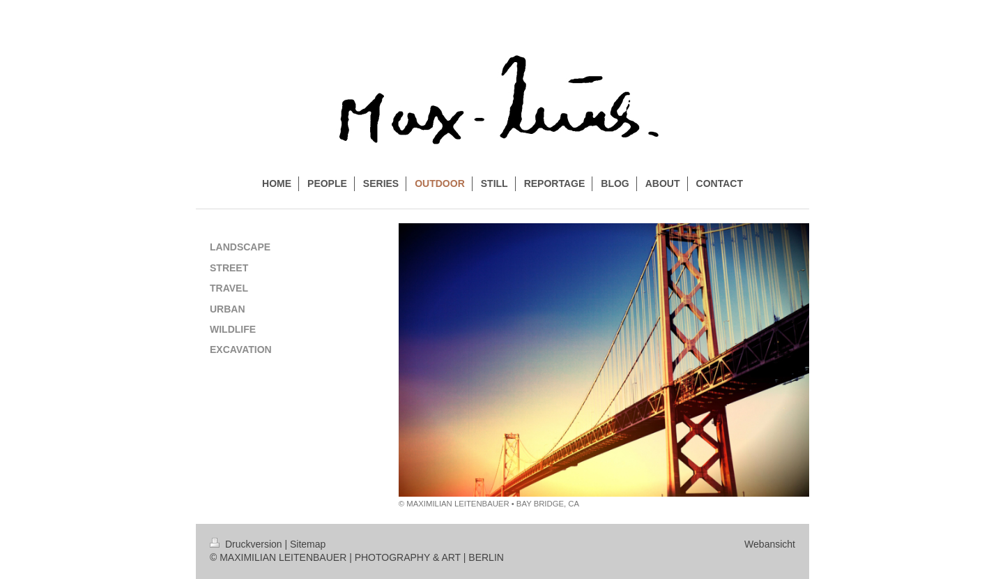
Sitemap (307, 544)
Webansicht (769, 544)
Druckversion (247, 544)
